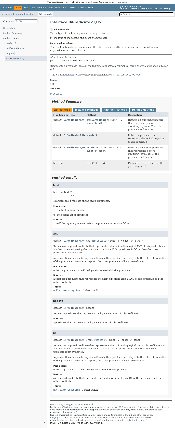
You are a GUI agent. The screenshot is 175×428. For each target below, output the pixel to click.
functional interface (71, 74)
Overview (7, 8)
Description (9, 28)
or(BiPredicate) (15, 58)
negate (90, 135)
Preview (41, 8)
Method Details (11, 38)
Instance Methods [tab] (86, 109)
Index (73, 8)
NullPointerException (66, 290)
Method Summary (12, 33)
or (88, 147)
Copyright (55, 418)
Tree (32, 8)
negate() (10, 53)
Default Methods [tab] (143, 109)
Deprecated (61, 8)
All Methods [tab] (62, 109)
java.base (6, 14)
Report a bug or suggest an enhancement (71, 404)
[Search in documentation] (146, 14)
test (89, 163)
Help (90, 8)
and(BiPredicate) (15, 48)
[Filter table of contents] (26, 21)
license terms (120, 2)
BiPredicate (45, 14)
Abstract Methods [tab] (115, 109)
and (89, 119)
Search (82, 8)
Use (26, 8)
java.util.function (25, 14)
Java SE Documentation (125, 407)
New (50, 8)
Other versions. (68, 412)
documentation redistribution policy (128, 420)
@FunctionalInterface (63, 57)
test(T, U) (11, 43)
